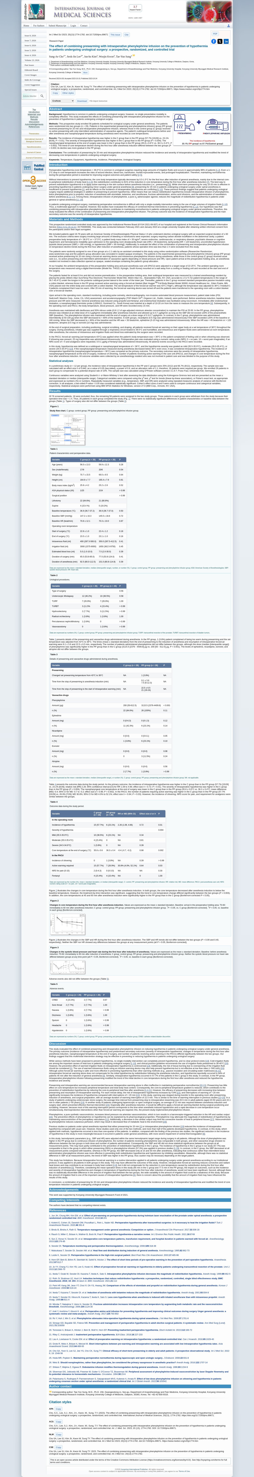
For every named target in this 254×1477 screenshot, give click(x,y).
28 (165, 1122)
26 (51, 1117)
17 (73, 197)
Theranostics (34, 134)
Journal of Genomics (34, 158)
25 (223, 1097)
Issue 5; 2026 (30, 50)
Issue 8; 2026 (30, 35)
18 (81, 199)
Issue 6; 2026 (30, 45)
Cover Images (31, 75)
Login (73, 25)
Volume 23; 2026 (32, 60)
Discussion (34, 122)
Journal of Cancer (34, 152)
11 (70, 197)
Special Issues (31, 89)
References (34, 127)
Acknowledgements (34, 124)
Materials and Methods (34, 115)
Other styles (68, 93)
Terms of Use (184, 1471)
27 (212, 1119)
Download (82, 101)
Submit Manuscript (57, 25)
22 (178, 1092)
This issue (115, 34)
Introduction (34, 112)
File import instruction (98, 101)
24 (82, 1102)
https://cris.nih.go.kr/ (66, 227)
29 (182, 1126)
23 (138, 1095)
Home (26, 25)
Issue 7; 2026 (30, 40)
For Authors (38, 25)
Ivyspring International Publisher (134, 1469)
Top (34, 109)
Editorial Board (31, 70)
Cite (126, 34)
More (85, 73)
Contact (83, 25)
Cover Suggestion (32, 85)
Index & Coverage (32, 80)
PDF (215, 34)
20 (226, 1063)
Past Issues (29, 65)
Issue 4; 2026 (30, 55)
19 (207, 1061)
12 (196, 207)
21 (219, 1071)
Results (34, 119)
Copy (55, 93)
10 (161, 189)
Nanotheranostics (34, 147)
